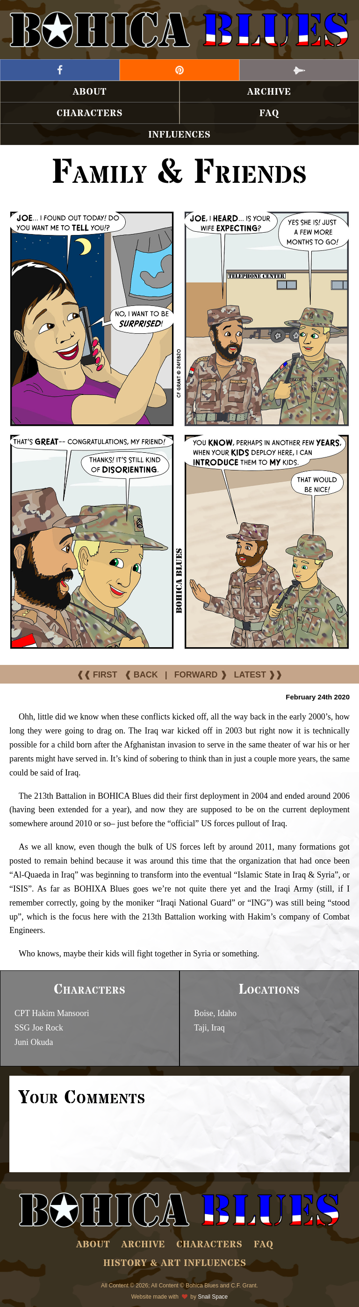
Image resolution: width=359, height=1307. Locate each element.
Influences (179, 135)
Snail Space (213, 1296)
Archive (269, 92)
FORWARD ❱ (200, 674)
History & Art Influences (174, 1263)
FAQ (269, 113)
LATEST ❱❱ (258, 674)
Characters (89, 113)
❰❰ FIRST (97, 674)
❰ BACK (141, 674)
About (90, 92)
